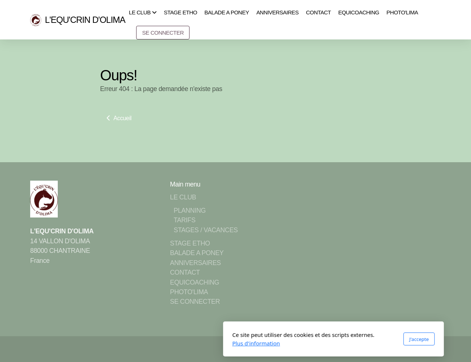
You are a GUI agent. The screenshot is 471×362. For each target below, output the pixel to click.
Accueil (118, 118)
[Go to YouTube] (402, 349)
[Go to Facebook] (391, 349)
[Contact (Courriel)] (435, 349)
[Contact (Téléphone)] (424, 349)
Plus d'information (158, 343)
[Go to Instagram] (413, 349)
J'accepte (321, 339)
